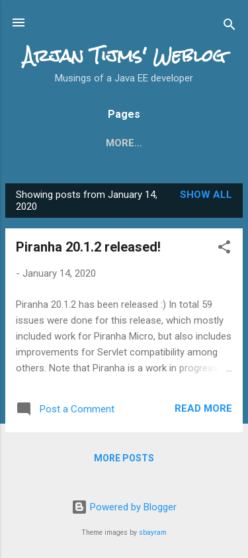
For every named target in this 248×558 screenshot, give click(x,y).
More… (196, 143)
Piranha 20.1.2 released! (88, 247)
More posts (124, 458)
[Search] (229, 27)
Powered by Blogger (124, 507)
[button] (224, 249)
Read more (203, 408)
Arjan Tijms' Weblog (124, 55)
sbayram (153, 532)
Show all (206, 195)
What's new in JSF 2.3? (94, 143)
